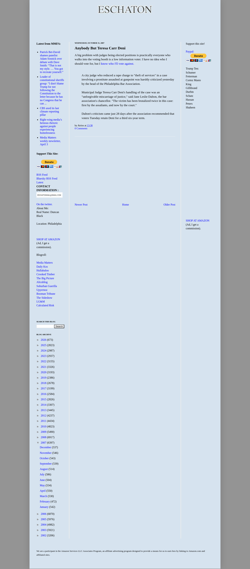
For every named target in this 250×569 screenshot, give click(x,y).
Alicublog (42, 282)
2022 (44, 361)
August (44, 469)
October (44, 458)
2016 (44, 393)
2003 (44, 530)
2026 (44, 339)
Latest (39, 182)
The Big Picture (45, 278)
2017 (44, 388)
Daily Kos (42, 266)
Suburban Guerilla (46, 286)
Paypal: (190, 51)
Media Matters (44, 262)
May (42, 485)
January (44, 506)
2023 (44, 355)
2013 (44, 410)
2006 (44, 513)
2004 (44, 524)
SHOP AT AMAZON (48, 239)
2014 (44, 404)
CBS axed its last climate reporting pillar (49, 111)
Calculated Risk (45, 305)
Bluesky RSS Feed (46, 178)
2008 (44, 437)
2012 (44, 415)
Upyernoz (41, 289)
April (43, 490)
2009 (44, 431)
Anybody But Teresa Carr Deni (100, 48)
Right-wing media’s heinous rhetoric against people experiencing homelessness (51, 126)
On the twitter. (44, 204)
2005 (44, 519)
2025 (44, 345)
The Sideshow (44, 297)
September (46, 463)
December (46, 447)
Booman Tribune (45, 293)
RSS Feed (42, 174)
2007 (44, 442)
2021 (44, 366)
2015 (44, 399)
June (42, 479)
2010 (44, 426)
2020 (44, 372)
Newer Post (81, 204)
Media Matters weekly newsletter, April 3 (50, 141)
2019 (44, 377)
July (42, 474)
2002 (44, 535)
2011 (44, 420)
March (44, 496)
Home (125, 204)
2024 (44, 350)
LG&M (40, 301)
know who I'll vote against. (117, 63)
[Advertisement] (125, 28)
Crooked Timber (45, 274)
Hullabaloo (42, 270)
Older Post (169, 204)
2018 (44, 383)
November (46, 452)
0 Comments (81, 128)
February (45, 501)
